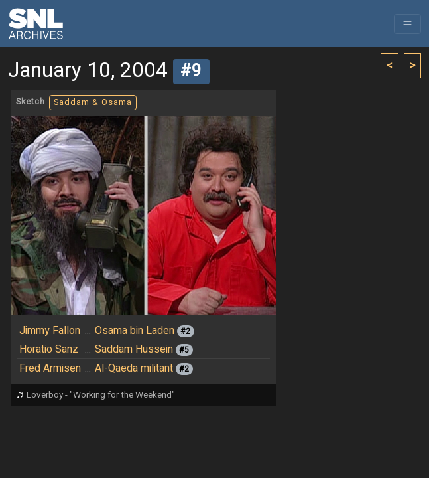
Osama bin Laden (134, 331)
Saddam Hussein (134, 349)
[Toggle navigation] (407, 24)
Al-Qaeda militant (134, 368)
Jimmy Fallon (49, 331)
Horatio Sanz (48, 349)
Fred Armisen (50, 368)
